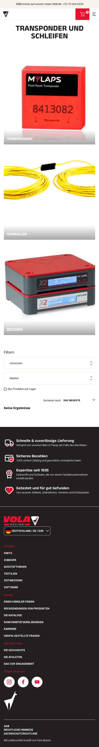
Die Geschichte (14, 650)
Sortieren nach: (52, 400)
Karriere (10, 628)
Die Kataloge (13, 615)
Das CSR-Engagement (19, 663)
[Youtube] (37, 682)
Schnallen (49, 233)
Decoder (49, 328)
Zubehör (10, 560)
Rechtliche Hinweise (18, 729)
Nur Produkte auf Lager (22, 388)
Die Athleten (13, 657)
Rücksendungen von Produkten (26, 608)
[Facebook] (23, 682)
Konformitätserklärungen (23, 622)
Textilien (10, 573)
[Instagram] (9, 682)
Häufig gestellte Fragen (22, 635)
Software (11, 587)
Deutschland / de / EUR (27, 531)
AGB (6, 726)
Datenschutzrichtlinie (20, 733)
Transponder (49, 137)
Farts (8, 553)
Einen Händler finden (19, 601)
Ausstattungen (15, 566)
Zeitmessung (13, 580)
